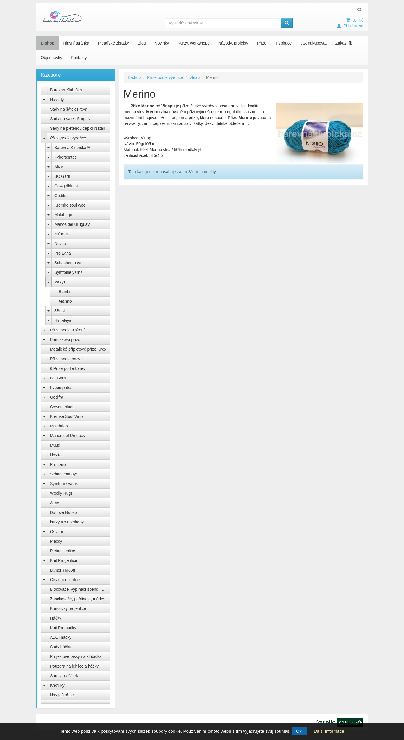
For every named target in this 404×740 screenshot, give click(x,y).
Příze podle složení (67, 330)
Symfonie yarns (68, 272)
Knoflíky (57, 685)
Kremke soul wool (70, 205)
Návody (57, 99)
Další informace (329, 731)
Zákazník (343, 43)
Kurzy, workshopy (193, 43)
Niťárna (61, 234)
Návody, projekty (233, 43)
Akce (54, 503)
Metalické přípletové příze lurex (78, 349)
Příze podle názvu (66, 358)
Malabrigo (63, 214)
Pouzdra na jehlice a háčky (74, 666)
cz (359, 9)
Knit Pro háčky (63, 627)
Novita (60, 243)
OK (299, 731)
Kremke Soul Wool (67, 416)
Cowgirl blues (62, 406)
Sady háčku (60, 647)
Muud (55, 445)
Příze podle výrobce (68, 138)
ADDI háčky (60, 637)
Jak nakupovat (314, 43)
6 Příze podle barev (67, 368)
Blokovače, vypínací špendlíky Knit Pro (80, 589)
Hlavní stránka (76, 43)
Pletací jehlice (62, 551)
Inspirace (283, 43)
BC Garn (62, 176)
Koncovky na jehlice (68, 608)
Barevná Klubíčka (66, 90)
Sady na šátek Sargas (70, 118)
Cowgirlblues (66, 186)
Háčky (55, 618)
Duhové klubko (63, 512)
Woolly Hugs (61, 493)
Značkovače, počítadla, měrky (77, 599)
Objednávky (51, 57)
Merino (65, 301)
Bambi (64, 291)
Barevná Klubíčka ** (72, 147)
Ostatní (56, 531)
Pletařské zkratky (113, 43)
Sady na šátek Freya (68, 109)
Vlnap (59, 282)
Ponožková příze (65, 339)
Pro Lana (62, 253)
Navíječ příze (62, 695)
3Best (59, 310)
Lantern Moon (62, 570)
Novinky (162, 43)
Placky (56, 541)
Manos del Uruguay (72, 224)
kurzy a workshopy (67, 522)
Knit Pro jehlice (63, 560)
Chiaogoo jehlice (65, 579)
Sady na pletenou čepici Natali (77, 128)
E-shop (47, 43)
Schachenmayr (67, 262)
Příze (262, 43)
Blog (142, 43)
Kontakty (79, 57)
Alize (58, 166)
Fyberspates (65, 157)
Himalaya (62, 320)
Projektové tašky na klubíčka (75, 656)
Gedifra (61, 195)
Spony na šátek (64, 675)
